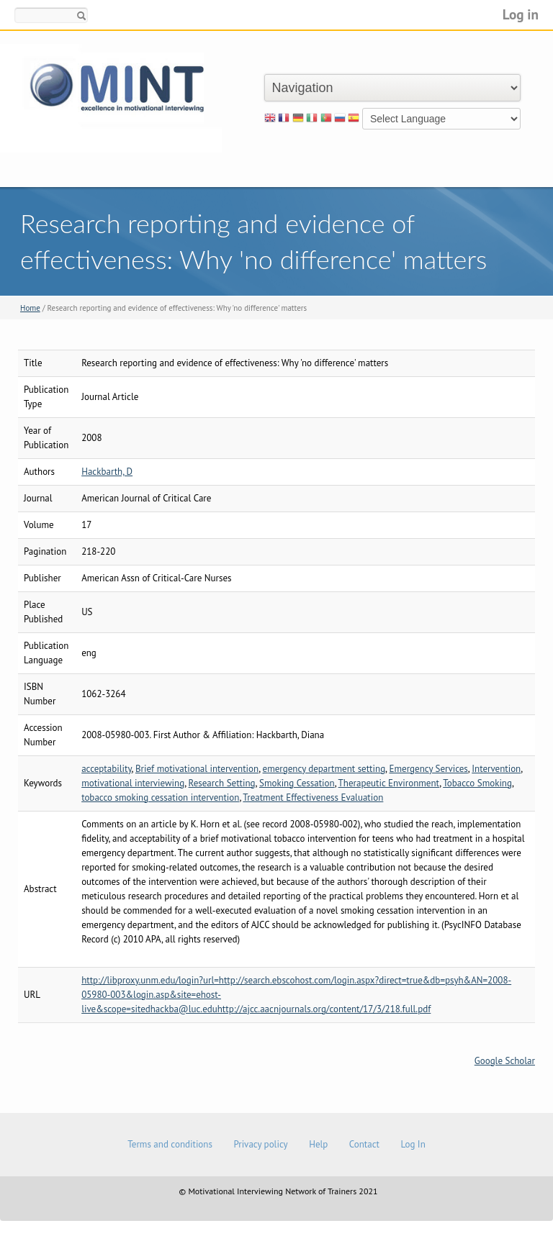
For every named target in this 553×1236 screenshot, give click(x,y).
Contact (364, 1144)
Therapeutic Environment (389, 783)
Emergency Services (429, 769)
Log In (412, 1144)
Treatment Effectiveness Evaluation (313, 797)
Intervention (496, 769)
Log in (521, 14)
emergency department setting (324, 769)
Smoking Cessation (297, 783)
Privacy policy (260, 1144)
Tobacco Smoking (477, 783)
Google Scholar (505, 1061)
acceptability (106, 769)
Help (318, 1144)
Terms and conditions (169, 1144)
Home (30, 308)
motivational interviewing (132, 783)
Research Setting (222, 783)
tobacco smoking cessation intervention (160, 797)
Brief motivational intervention (196, 769)
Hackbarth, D (106, 471)
